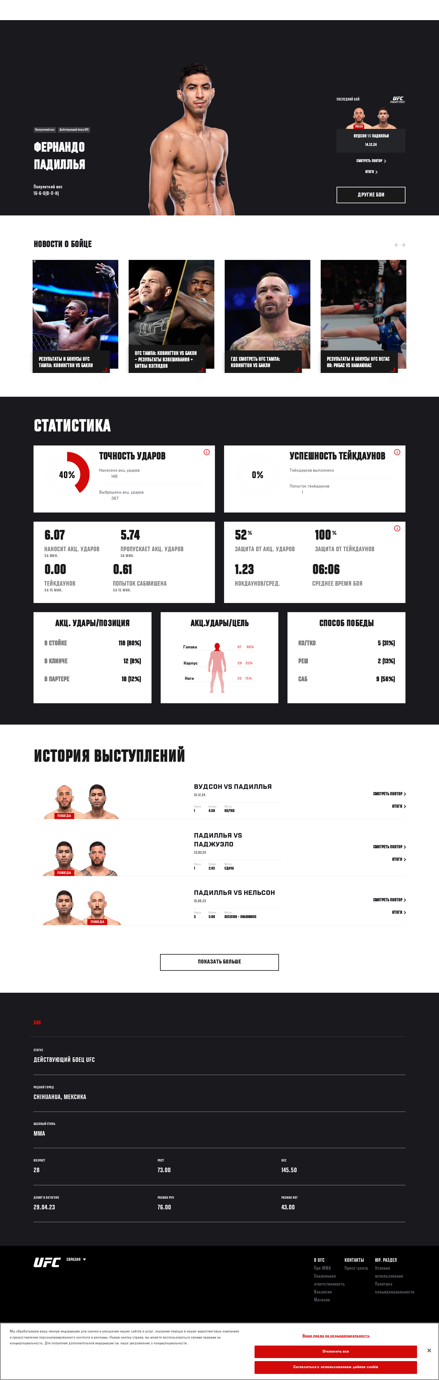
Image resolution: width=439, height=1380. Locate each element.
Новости (106, 23)
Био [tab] (37, 1023)
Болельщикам (327, 23)
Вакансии (323, 1292)
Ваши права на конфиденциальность (335, 1336)
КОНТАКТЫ (354, 1260)
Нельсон (259, 894)
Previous (396, 245)
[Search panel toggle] (409, 23)
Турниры (28, 23)
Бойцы (81, 23)
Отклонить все (336, 1352)
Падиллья (253, 788)
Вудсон (208, 788)
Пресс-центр (356, 1268)
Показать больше (219, 962)
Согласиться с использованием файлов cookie (335, 1367)
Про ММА (322, 1268)
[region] (219, 1351)
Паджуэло (214, 846)
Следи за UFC (362, 23)
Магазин (392, 23)
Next (403, 245)
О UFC (319, 1260)
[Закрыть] (429, 1350)
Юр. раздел (386, 1260)
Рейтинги (55, 23)
